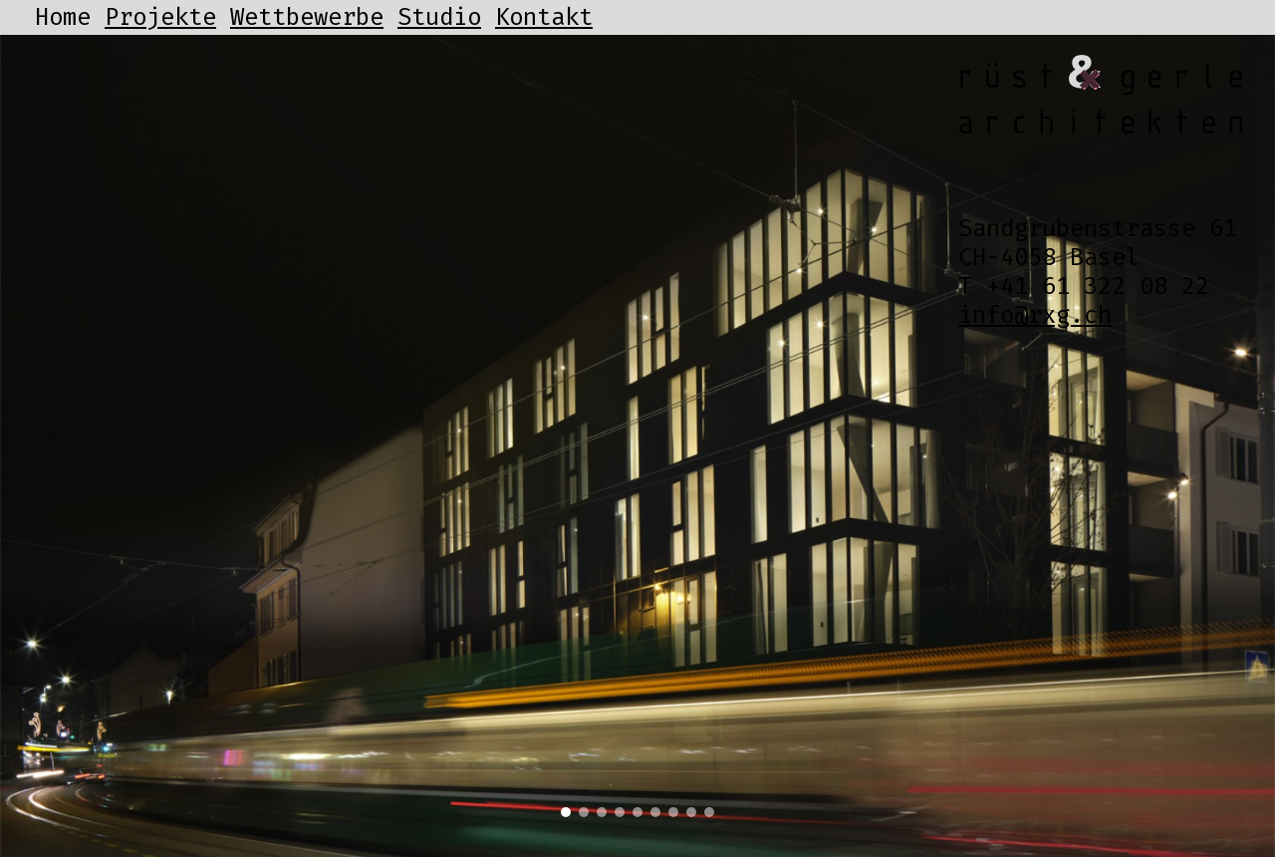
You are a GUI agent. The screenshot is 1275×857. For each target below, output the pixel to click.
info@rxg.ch (1035, 315)
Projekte (160, 17)
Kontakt (544, 17)
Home (63, 17)
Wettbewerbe (306, 17)
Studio (439, 17)
